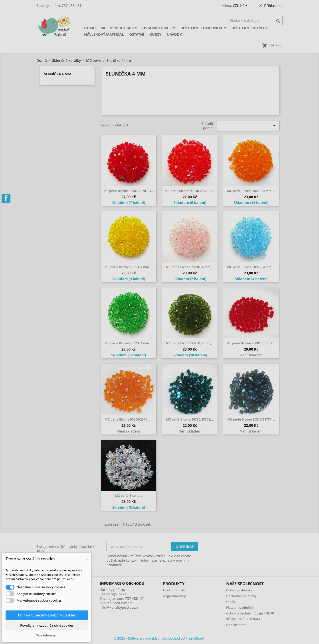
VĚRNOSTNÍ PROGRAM (243, 619)
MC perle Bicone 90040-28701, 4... (190, 191)
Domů (90, 28)
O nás (230, 602)
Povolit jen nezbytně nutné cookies (46, 625)
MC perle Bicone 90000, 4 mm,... (251, 191)
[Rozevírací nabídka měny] (241, 6)
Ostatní (136, 34)
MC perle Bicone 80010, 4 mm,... (129, 267)
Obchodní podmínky (241, 596)
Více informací (46, 635)
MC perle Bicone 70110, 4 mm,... (190, 267)
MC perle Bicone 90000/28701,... (129, 419)
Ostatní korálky (158, 28)
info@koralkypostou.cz (119, 607)
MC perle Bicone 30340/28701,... (251, 419)
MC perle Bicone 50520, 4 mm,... (129, 343)
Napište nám (235, 625)
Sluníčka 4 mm (57, 74)
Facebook (6, 198)
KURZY (155, 34)
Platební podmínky (240, 607)
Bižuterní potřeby (250, 28)
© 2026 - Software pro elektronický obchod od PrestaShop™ (160, 638)
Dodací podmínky (239, 590)
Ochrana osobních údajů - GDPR (250, 613)
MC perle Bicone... (128, 495)
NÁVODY (174, 34)
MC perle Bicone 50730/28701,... (190, 419)
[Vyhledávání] (255, 20)
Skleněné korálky (119, 28)
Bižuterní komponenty (203, 28)
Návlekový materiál (104, 34)
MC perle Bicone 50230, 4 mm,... (190, 343)
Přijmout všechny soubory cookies (47, 615)
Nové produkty (174, 590)
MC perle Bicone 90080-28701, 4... (128, 191)
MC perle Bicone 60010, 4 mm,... (251, 267)
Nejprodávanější (175, 596)
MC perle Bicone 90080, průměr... (251, 343)
